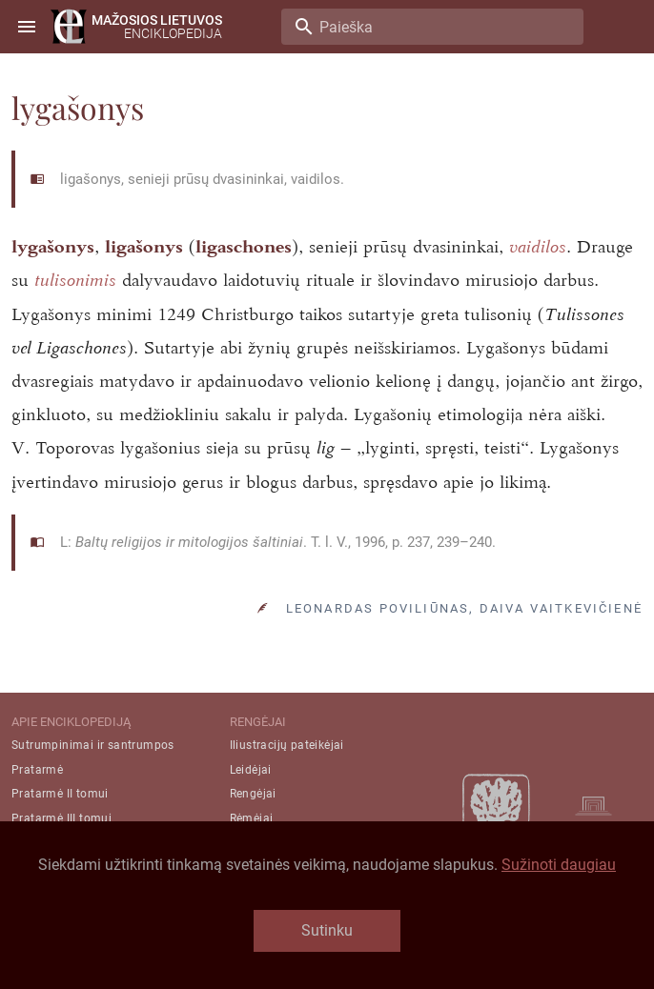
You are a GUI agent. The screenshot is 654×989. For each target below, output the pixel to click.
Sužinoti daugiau (558, 865)
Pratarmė (37, 770)
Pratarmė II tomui (60, 793)
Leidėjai (251, 770)
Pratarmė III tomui (61, 818)
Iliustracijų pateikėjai (287, 745)
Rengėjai (253, 793)
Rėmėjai (252, 818)
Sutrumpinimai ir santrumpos (92, 745)
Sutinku (327, 930)
